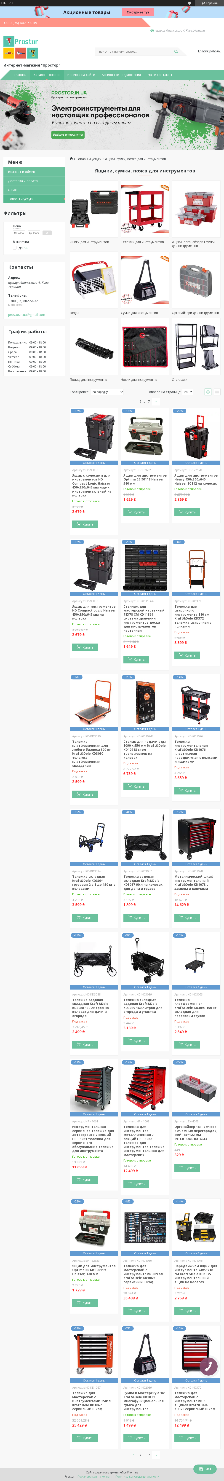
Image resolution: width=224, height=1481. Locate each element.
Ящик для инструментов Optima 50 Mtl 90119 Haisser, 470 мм (94, 1270)
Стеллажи (179, 379)
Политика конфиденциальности (137, 1476)
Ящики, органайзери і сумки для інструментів (193, 244)
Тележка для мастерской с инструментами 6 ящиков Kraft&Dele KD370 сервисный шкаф (194, 1401)
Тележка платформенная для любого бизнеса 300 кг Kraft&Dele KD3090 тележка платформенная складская (91, 753)
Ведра (74, 313)
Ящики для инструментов (89, 242)
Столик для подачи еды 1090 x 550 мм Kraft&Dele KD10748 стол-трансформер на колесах (144, 749)
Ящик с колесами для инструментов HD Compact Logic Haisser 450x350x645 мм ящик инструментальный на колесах (92, 485)
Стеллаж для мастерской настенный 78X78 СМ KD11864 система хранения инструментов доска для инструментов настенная (144, 618)
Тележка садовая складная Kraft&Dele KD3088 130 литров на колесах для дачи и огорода (90, 1008)
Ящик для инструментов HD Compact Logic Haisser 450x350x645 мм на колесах (94, 612)
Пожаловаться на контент (94, 1476)
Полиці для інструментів (88, 379)
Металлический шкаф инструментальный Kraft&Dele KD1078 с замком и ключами (193, 882)
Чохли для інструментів (139, 379)
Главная (20, 74)
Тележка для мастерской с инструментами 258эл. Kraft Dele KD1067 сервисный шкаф (92, 1401)
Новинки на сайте (81, 74)
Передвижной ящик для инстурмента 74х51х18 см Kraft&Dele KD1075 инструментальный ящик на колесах (195, 1274)
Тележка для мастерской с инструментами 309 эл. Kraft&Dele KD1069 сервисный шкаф (143, 1274)
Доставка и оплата (23, 181)
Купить (88, 524)
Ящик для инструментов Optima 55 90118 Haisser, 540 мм (145, 479)
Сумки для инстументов (139, 313)
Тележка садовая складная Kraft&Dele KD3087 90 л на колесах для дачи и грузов (143, 882)
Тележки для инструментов (142, 242)
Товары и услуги (20, 199)
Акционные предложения (121, 74)
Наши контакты (160, 74)
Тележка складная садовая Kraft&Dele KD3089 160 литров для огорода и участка (143, 1006)
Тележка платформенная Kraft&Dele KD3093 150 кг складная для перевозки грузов (195, 1008)
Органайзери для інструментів (195, 313)
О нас (12, 190)
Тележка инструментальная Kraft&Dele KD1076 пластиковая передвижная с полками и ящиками (195, 751)
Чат (205, 1469)
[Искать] (176, 52)
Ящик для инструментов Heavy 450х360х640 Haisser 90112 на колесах (196, 479)
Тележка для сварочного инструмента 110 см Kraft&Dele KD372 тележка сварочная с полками (192, 616)
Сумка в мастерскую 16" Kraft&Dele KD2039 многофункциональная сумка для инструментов (144, 1401)
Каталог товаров (46, 74)
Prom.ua (132, 1472)
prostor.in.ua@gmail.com (26, 315)
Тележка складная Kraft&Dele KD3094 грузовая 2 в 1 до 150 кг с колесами (93, 882)
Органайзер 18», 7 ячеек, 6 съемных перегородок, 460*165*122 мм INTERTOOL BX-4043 (195, 1132)
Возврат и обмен (21, 171)
